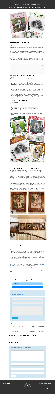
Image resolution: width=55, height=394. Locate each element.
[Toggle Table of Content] (43, 65)
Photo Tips (11, 385)
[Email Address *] (27, 283)
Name (12, 362)
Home (4, 385)
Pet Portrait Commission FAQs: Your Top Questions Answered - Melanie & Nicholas (25, 338)
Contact (44, 7)
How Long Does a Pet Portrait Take (34, 270)
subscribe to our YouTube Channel (18, 294)
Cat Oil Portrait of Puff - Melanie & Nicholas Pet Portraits (21, 337)
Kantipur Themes (30, 392)
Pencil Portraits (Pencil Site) (35, 7)
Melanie (12, 386)
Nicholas (8, 386)
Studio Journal (12, 7)
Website (12, 371)
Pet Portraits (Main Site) (22, 7)
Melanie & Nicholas (27, 2)
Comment (12, 349)
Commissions (5, 386)
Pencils (6, 385)
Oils (8, 385)
